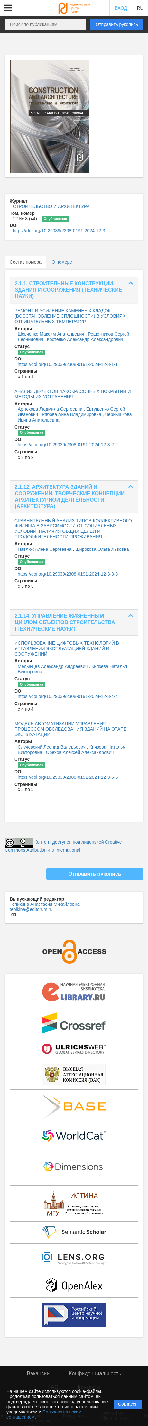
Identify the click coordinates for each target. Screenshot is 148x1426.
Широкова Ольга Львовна (102, 549)
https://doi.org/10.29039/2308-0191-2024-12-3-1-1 (68, 364)
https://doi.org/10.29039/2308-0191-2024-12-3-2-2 (68, 444)
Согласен (128, 1404)
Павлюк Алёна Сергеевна (45, 549)
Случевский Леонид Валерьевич (52, 746)
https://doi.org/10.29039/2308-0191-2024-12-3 (59, 230)
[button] (8, 8)
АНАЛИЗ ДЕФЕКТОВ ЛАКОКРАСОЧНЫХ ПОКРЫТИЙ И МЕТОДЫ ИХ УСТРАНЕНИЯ (72, 394)
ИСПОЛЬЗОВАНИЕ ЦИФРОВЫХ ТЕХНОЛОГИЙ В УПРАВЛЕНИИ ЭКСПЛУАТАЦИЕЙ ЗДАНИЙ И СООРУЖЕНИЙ (66, 648)
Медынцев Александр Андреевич (53, 666)
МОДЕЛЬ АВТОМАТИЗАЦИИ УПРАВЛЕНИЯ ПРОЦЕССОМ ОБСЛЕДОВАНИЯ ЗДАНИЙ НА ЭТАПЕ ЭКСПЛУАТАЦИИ (70, 729)
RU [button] (140, 8)
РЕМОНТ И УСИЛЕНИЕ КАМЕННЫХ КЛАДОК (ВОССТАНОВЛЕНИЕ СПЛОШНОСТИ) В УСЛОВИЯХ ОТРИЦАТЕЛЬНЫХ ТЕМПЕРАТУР (69, 316)
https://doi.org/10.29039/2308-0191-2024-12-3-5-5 (68, 777)
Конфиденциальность (95, 1373)
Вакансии (38, 1373)
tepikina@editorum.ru (31, 909)
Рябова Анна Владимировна (72, 414)
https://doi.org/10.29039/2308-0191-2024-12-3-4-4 (68, 696)
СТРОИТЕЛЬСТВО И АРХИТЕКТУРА (51, 206)
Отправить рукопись (117, 24)
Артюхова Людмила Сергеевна (51, 409)
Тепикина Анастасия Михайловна (45, 904)
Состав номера (26, 262)
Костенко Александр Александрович (85, 339)
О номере (62, 262)
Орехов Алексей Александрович (80, 752)
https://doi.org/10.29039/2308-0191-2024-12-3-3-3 (68, 574)
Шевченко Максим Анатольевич (51, 334)
